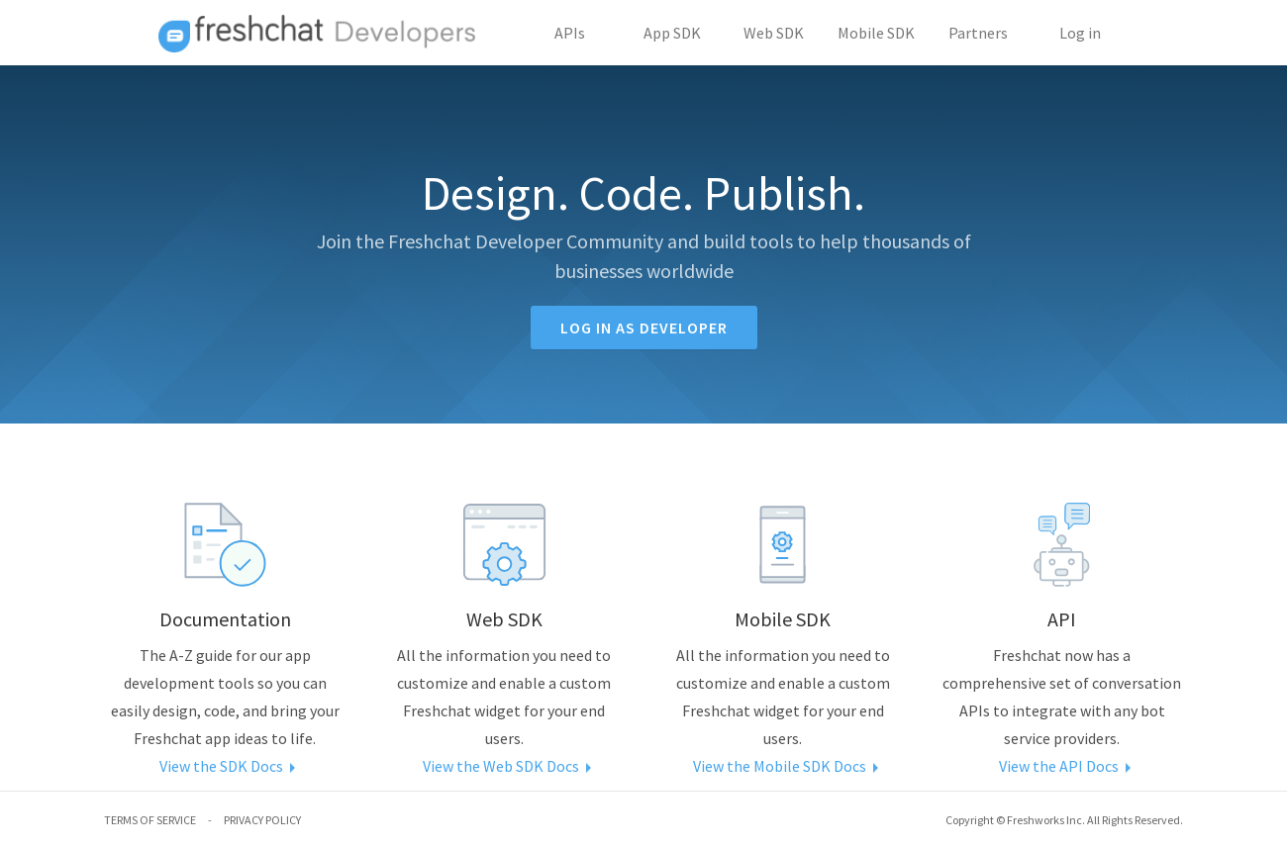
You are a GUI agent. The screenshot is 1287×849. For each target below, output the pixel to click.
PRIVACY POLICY (262, 819)
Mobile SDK (876, 33)
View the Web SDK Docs (504, 766)
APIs (569, 33)
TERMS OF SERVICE (150, 819)
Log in (1080, 33)
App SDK (672, 33)
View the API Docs (1062, 766)
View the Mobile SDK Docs (783, 766)
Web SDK (773, 33)
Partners (978, 33)
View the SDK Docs (224, 766)
